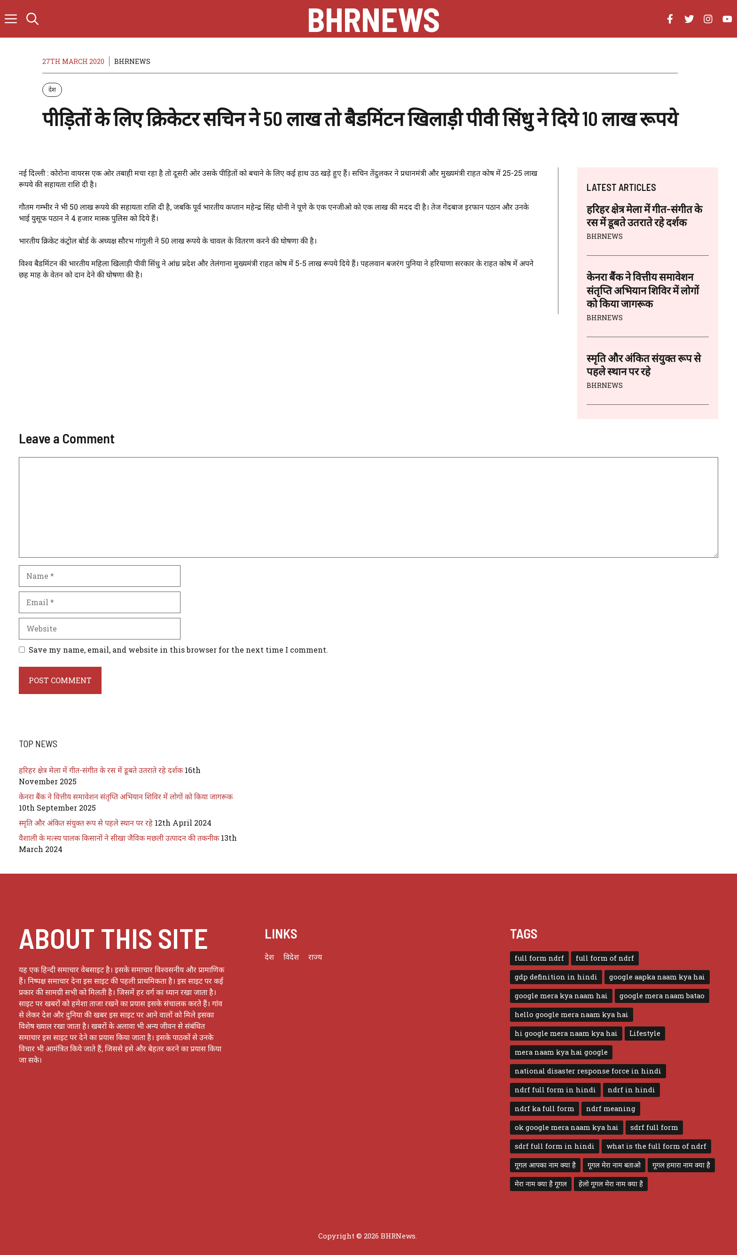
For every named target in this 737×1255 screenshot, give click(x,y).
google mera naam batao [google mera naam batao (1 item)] (662, 995)
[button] (32, 19)
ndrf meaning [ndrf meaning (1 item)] (610, 1108)
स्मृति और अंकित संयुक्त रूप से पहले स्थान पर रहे (86, 823)
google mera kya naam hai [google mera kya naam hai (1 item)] (561, 995)
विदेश (291, 957)
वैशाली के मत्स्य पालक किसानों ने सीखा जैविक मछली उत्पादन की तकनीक (119, 838)
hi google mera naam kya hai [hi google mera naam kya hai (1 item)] (566, 1033)
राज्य (315, 957)
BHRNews (373, 19)
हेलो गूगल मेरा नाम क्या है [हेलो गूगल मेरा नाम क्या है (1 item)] (611, 1183)
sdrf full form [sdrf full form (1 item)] (654, 1127)
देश (52, 89)
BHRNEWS (132, 61)
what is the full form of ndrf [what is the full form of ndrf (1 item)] (656, 1146)
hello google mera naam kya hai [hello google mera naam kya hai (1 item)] (571, 1014)
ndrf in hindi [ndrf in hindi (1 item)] (631, 1089)
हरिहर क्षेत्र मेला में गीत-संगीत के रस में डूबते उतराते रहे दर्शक (101, 770)
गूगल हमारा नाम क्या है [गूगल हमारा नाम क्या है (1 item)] (681, 1164)
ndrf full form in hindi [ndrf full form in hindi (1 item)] (555, 1089)
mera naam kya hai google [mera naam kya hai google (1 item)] (561, 1052)
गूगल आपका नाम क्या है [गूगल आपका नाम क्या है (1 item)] (545, 1164)
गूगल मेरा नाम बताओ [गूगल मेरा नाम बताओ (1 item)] (614, 1164)
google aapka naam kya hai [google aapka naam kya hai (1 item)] (657, 976)
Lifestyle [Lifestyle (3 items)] (644, 1033)
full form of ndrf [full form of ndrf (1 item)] (605, 958)
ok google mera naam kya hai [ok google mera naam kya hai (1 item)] (567, 1127)
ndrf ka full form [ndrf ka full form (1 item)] (544, 1108)
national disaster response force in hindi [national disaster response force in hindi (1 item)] (588, 1070)
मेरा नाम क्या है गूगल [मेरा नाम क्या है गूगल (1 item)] (541, 1183)
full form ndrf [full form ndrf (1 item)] (539, 958)
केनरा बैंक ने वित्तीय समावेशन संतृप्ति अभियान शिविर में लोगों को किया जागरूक (643, 289)
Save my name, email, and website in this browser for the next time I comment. (178, 650)
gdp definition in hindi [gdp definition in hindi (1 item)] (556, 976)
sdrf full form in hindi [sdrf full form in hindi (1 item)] (555, 1146)
